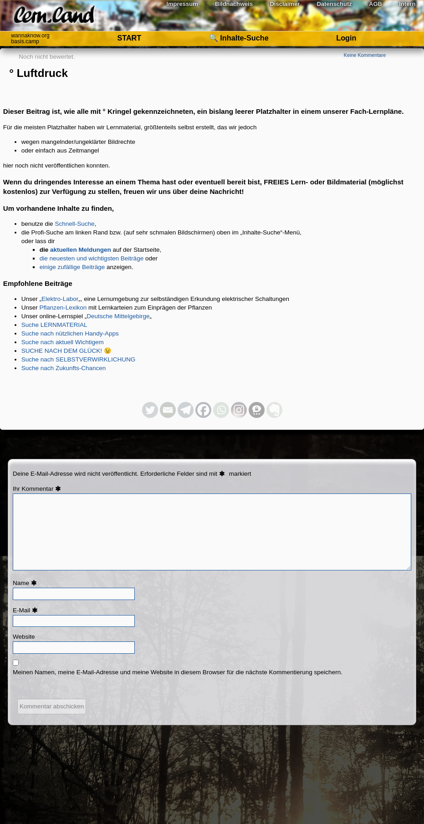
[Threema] (257, 410)
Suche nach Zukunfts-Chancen (63, 368)
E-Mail (26, 610)
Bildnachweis (234, 3)
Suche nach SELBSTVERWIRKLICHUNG (78, 359)
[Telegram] (186, 410)
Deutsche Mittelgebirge (118, 316)
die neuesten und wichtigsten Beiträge (91, 258)
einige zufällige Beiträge (72, 267)
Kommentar (43, 488)
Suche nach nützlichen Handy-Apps (70, 333)
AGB (375, 3)
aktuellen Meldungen (80, 249)
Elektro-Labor (59, 298)
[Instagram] (239, 410)
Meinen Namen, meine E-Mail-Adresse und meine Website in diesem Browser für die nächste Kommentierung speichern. (177, 672)
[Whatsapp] (221, 410)
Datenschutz (334, 3)
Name (26, 583)
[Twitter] (150, 410)
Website (24, 636)
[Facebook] (203, 410)
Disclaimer (285, 3)
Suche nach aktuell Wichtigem (62, 342)
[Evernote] (274, 410)
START (129, 38)
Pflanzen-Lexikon (63, 307)
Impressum (182, 3)
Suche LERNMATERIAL (54, 324)
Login (346, 38)
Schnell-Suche (74, 223)
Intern (407, 3)
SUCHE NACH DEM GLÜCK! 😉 (66, 350)
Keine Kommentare (365, 55)
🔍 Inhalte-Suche (239, 38)
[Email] (168, 410)
